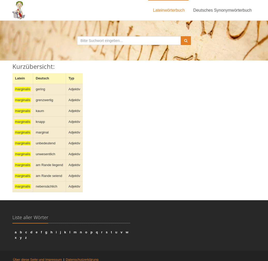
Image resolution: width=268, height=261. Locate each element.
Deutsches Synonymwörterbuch (222, 10)
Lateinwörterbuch (169, 10)
